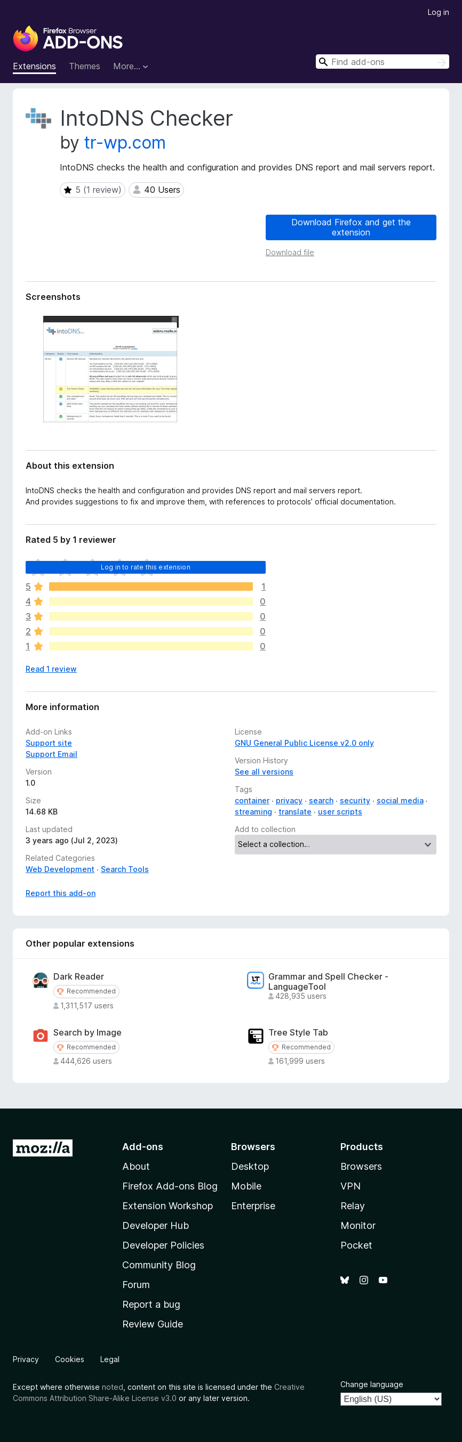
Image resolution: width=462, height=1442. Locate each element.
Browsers (361, 1166)
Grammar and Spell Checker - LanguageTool (328, 982)
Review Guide (152, 1324)
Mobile (246, 1186)
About (136, 1166)
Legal (110, 1359)
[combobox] (382, 61)
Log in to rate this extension (145, 567)
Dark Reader (78, 977)
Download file (290, 252)
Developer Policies (163, 1245)
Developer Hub (155, 1225)
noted (112, 1386)
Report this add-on (60, 893)
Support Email (51, 754)
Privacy (26, 1359)
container (252, 800)
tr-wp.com (125, 142)
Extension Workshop (167, 1205)
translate (295, 811)
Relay (352, 1205)
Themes (84, 66)
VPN (350, 1186)
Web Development (60, 869)
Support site (49, 742)
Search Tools (125, 869)
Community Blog (159, 1264)
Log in (438, 12)
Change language (371, 1384)
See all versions (264, 771)
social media (400, 800)
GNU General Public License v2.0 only (304, 742)
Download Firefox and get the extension (351, 227)
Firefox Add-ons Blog (170, 1186)
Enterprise (253, 1205)
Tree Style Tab (298, 1033)
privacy (289, 800)
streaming (253, 811)
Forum (136, 1284)
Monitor (358, 1225)
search (321, 800)
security (355, 800)
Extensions (34, 66)
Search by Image (87, 1033)
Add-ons (142, 1146)
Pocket (356, 1245)
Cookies (69, 1359)
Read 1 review (51, 668)
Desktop (250, 1166)
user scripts (340, 811)
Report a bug (151, 1304)
